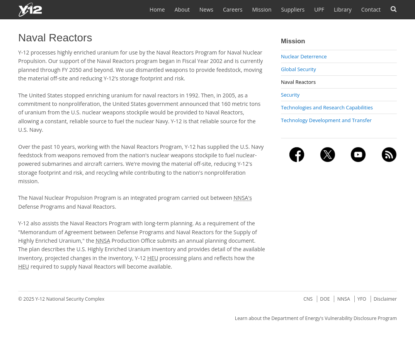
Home (157, 9)
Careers (232, 9)
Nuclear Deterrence (304, 56)
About (182, 9)
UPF (319, 9)
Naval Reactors (298, 81)
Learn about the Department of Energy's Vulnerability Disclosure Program (316, 318)
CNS (308, 299)
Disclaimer (385, 299)
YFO (361, 299)
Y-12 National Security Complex (70, 299)
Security (290, 94)
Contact (371, 9)
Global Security (298, 69)
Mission (261, 9)
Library (343, 9)
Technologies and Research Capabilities (327, 107)
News (206, 9)
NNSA (343, 299)
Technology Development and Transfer (326, 120)
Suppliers (292, 9)
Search (393, 9)
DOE (325, 299)
